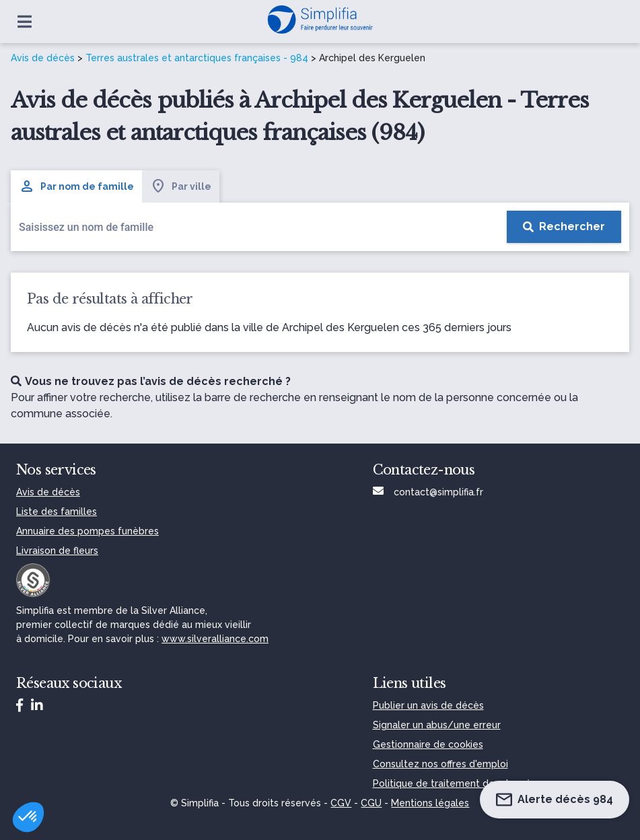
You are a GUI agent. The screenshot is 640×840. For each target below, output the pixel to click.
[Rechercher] (564, 227)
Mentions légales (430, 803)
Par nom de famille (76, 186)
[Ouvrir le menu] (24, 21)
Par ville (180, 186)
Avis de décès (43, 58)
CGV (340, 803)
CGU (371, 803)
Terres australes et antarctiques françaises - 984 (196, 58)
